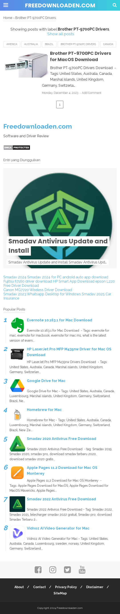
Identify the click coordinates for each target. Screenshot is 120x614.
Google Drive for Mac (46, 381)
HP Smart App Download (73, 281)
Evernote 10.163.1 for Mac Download (59, 320)
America (11, 44)
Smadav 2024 (14, 277)
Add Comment (95, 92)
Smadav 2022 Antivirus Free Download (61, 499)
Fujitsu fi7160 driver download (27, 281)
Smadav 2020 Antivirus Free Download (61, 439)
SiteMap (60, 593)
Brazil (49, 44)
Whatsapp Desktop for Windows (54, 294)
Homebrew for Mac (44, 410)
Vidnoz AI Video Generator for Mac (58, 528)
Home (7, 18)
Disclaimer (95, 587)
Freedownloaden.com (60, 5)
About (19, 587)
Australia (31, 44)
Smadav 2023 (14, 294)
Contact (39, 587)
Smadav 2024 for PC (44, 277)
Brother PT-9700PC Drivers (78, 44)
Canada (108, 44)
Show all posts (60, 33)
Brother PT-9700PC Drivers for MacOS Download (80, 56)
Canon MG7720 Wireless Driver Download (37, 290)
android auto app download (85, 277)
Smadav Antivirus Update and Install (58, 246)
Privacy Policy (66, 587)
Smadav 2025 (93, 294)
